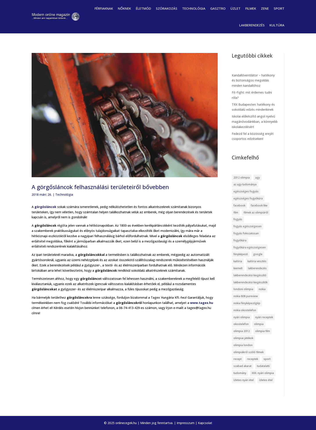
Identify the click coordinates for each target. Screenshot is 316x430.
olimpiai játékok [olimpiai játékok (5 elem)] (243, 338)
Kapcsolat (205, 423)
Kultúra (276, 25)
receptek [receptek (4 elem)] (252, 359)
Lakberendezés (252, 25)
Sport (279, 8)
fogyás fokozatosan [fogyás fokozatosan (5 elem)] (246, 233)
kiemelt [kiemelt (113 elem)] (237, 268)
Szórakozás (166, 8)
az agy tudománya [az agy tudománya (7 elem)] (245, 184)
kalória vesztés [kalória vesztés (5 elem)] (257, 261)
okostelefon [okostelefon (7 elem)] (241, 324)
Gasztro (218, 8)
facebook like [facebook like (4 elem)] (259, 205)
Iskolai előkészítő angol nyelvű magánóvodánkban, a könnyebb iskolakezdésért (255, 121)
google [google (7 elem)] (257, 254)
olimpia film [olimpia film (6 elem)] (262, 331)
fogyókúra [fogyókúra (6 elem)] (239, 240)
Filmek (250, 8)
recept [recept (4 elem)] (237, 359)
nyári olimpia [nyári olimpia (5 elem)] (241, 317)
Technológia (193, 8)
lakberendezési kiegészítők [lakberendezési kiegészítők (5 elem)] (250, 282)
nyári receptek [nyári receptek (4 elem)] (264, 317)
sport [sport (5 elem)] (267, 359)
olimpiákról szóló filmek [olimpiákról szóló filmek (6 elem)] (248, 352)
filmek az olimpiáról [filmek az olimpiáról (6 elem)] (256, 212)
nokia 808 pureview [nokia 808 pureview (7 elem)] (245, 296)
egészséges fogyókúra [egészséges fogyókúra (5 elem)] (248, 198)
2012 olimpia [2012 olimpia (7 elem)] (241, 177)
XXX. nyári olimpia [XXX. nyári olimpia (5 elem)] (263, 373)
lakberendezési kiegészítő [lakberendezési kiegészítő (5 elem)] (249, 275)
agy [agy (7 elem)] (257, 177)
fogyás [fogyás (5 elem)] (237, 219)
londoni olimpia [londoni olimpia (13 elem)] (243, 289)
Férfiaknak (104, 8)
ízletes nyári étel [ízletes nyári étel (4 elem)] (243, 380)
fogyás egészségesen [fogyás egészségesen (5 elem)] (247, 226)
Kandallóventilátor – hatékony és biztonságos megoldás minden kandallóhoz (253, 80)
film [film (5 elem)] (235, 212)
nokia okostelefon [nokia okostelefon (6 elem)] (244, 310)
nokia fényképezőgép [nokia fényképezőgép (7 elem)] (246, 303)
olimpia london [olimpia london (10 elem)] (243, 345)
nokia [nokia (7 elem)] (262, 289)
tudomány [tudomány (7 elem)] (239, 373)
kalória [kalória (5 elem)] (237, 261)
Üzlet (235, 8)
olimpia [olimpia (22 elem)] (259, 324)
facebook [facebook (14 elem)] (239, 205)
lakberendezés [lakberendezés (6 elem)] (257, 268)
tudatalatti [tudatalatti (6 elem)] (263, 366)
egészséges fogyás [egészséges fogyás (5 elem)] (246, 191)
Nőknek (124, 8)
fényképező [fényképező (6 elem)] (240, 254)
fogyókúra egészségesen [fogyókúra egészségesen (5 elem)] (249, 247)
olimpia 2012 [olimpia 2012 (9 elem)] (241, 331)
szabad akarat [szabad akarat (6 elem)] (242, 366)
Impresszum (185, 423)
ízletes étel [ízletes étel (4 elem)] (266, 380)
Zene (265, 8)
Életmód (143, 8)
